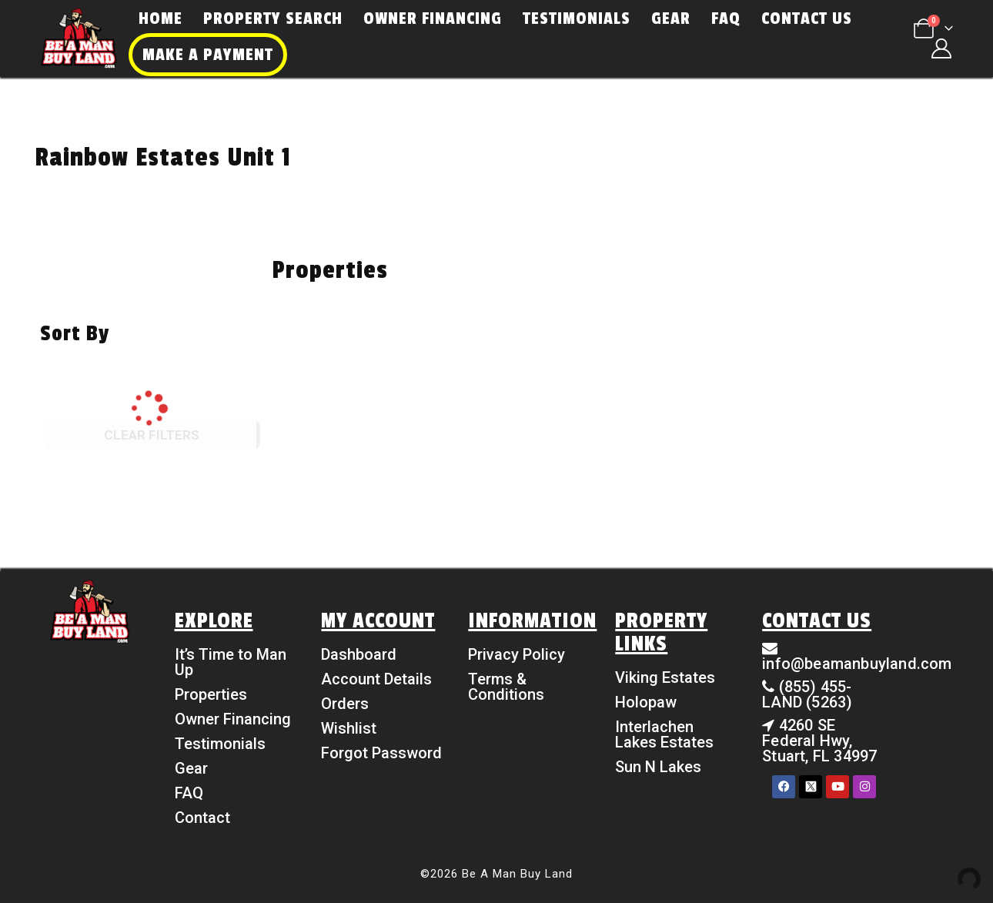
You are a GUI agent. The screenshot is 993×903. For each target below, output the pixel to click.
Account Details (376, 679)
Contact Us (806, 18)
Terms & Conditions (506, 687)
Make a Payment (207, 55)
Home (160, 18)
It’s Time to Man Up (230, 662)
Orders (345, 703)
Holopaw (646, 702)
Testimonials (576, 18)
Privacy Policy (516, 654)
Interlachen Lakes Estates (664, 734)
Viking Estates (665, 677)
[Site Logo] (78, 38)
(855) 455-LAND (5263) (807, 694)
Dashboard (358, 654)
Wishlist (348, 728)
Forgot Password (381, 753)
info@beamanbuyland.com (856, 663)
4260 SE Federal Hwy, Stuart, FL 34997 (819, 740)
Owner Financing (432, 18)
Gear (670, 18)
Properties (211, 694)
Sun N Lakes (658, 767)
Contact (202, 817)
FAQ (726, 18)
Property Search (273, 18)
